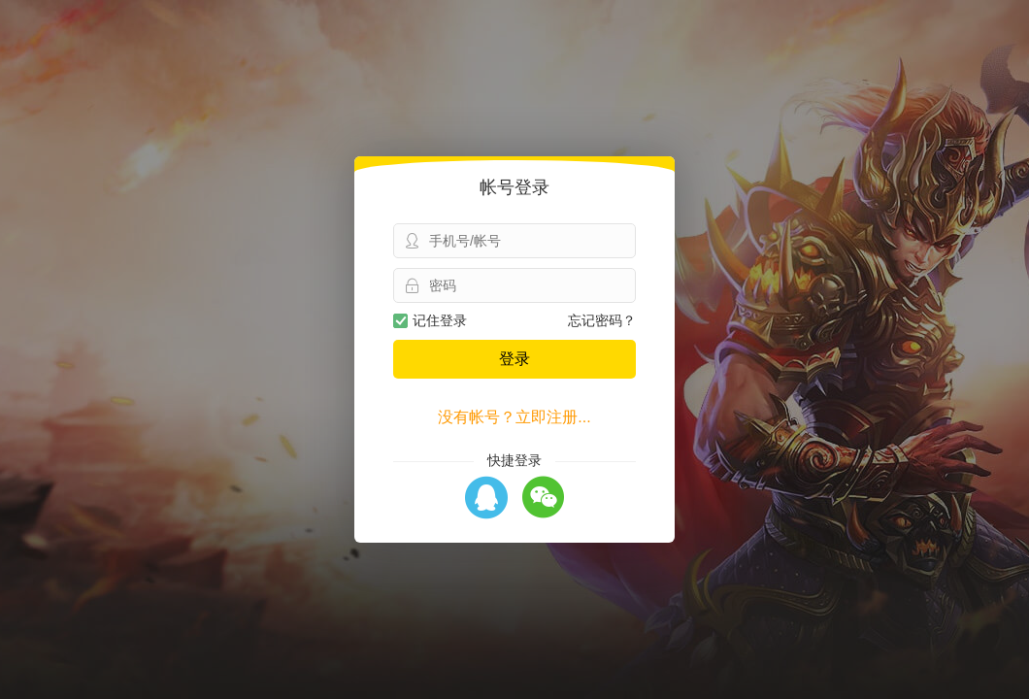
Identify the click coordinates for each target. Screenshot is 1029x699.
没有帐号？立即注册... (514, 417)
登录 (514, 358)
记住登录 (430, 320)
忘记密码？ (602, 320)
